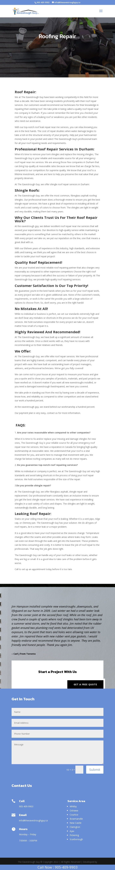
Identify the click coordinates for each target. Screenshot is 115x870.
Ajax (72, 831)
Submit (94, 769)
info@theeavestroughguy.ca (33, 820)
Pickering (74, 835)
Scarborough (76, 839)
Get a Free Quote (85, 684)
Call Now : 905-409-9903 (58, 867)
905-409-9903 (43, 2)
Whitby (73, 806)
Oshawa (74, 810)
